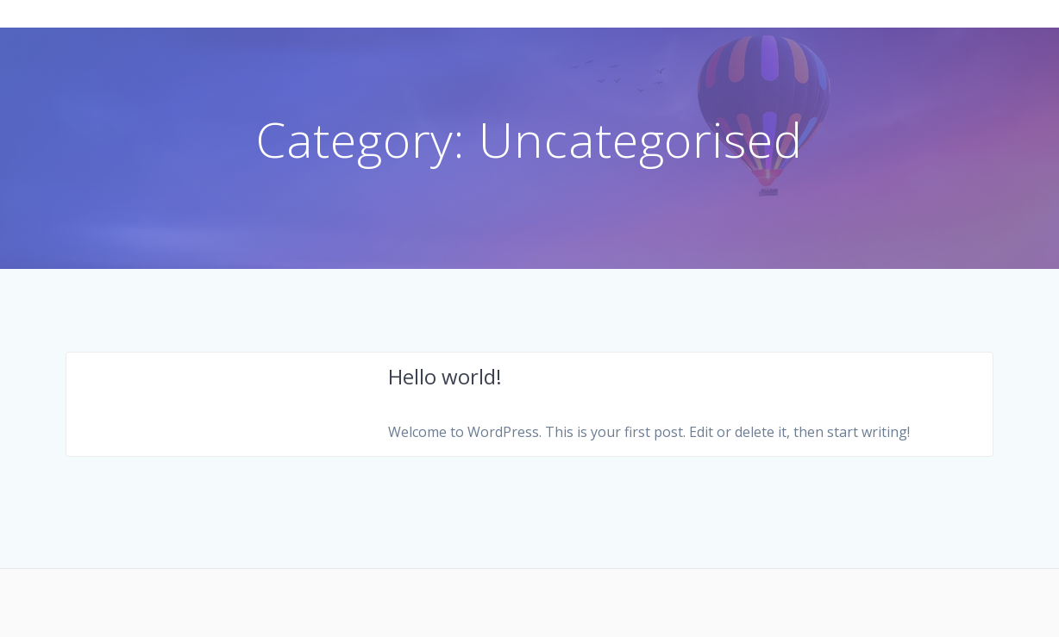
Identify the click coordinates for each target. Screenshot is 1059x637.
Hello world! (445, 376)
